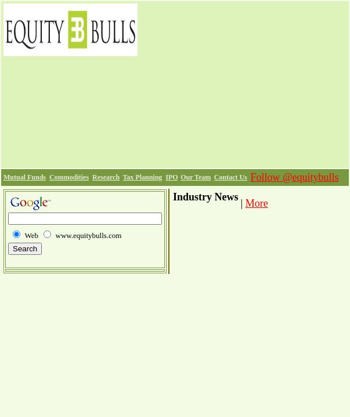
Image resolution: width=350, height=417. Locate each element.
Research (106, 177)
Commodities (69, 177)
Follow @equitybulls (294, 177)
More (257, 203)
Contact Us (230, 177)
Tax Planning (142, 177)
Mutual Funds (24, 177)
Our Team (196, 177)
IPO (171, 177)
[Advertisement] (243, 84)
